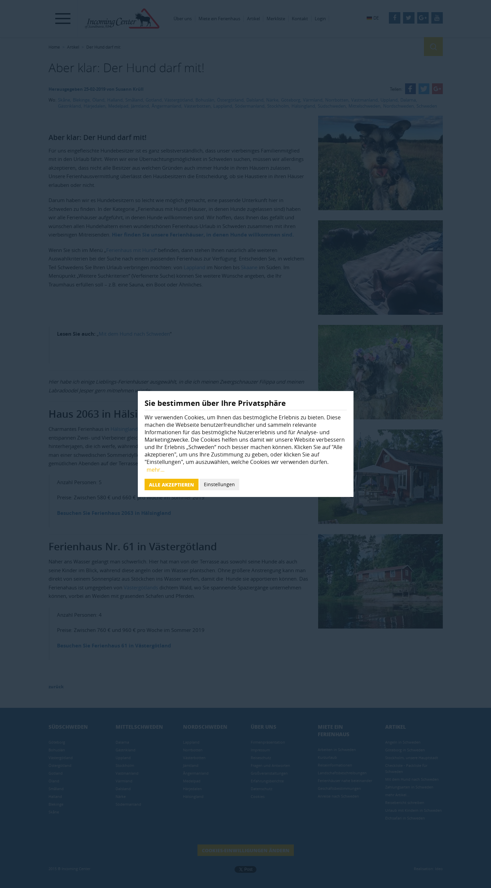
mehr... (155, 469)
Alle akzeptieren (171, 484)
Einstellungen (219, 484)
